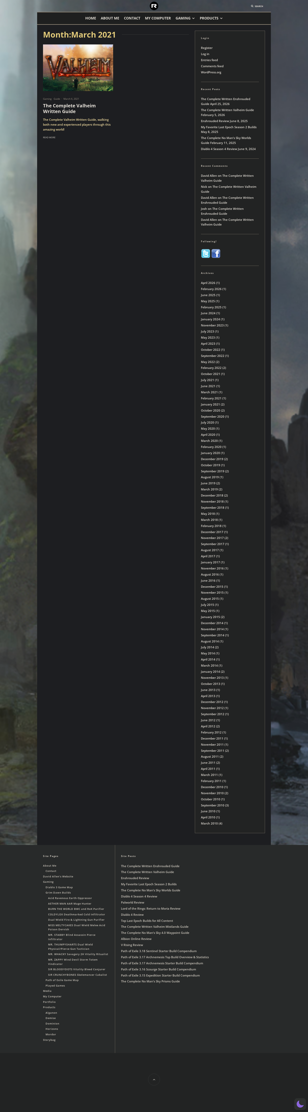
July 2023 (207, 331)
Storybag (49, 1040)
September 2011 (212, 751)
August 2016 (210, 574)
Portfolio (49, 1002)
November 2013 (212, 678)
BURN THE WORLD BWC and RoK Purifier (76, 909)
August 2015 (210, 599)
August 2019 (210, 477)
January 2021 (210, 404)
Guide (57, 98)
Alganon (51, 1012)
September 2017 (212, 544)
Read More (49, 137)
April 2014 (208, 659)
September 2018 (212, 507)
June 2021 (208, 386)
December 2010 (212, 787)
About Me (110, 18)
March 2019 (209, 489)
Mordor (51, 1034)
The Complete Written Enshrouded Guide (150, 866)
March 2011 (209, 775)
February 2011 (211, 781)
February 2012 (211, 732)
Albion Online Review (136, 939)
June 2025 (208, 295)
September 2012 (212, 714)
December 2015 (212, 587)
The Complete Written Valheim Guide (227, 110)
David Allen (209, 176)
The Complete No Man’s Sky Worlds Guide (150, 890)
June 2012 (208, 720)
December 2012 (212, 702)
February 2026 (211, 289)
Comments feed (212, 66)
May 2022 (208, 362)
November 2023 (212, 325)
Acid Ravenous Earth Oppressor (70, 898)
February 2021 (211, 398)
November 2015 (212, 592)
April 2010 (208, 817)
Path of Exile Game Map (62, 980)
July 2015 (207, 605)
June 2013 (208, 690)
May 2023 (208, 337)
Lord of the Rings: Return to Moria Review (150, 908)
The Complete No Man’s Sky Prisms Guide (150, 981)
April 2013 (208, 696)
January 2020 (210, 453)
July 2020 (207, 422)
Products (209, 18)
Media (47, 991)
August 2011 (210, 756)
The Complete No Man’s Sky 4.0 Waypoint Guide (155, 933)
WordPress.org (211, 72)
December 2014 (212, 623)
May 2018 (208, 514)
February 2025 (211, 307)
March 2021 (209, 392)
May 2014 (208, 653)
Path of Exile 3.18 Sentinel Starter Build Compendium (159, 951)
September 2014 (212, 635)
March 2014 (209, 665)
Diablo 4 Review (132, 915)
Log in (205, 54)
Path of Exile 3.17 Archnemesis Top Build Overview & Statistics (165, 957)
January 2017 (210, 562)
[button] (300, 1104)
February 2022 (211, 368)
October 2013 (210, 684)
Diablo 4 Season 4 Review (219, 149)
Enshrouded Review (215, 121)
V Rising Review (132, 945)
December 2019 (212, 459)
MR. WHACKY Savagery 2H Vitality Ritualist (78, 954)
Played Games (55, 985)
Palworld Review (132, 902)
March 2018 (209, 520)
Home (90, 18)
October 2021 (210, 374)
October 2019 (210, 465)
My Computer (158, 18)
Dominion (52, 1023)
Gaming (183, 18)
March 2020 (209, 441)
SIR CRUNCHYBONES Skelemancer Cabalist (77, 975)
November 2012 (212, 708)
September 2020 (212, 416)
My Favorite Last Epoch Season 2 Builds (229, 127)
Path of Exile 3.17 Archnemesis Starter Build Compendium (162, 963)
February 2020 (211, 447)
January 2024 (210, 319)
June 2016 (208, 580)
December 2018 (212, 495)
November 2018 (212, 501)
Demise (51, 1018)
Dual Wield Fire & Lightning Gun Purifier (76, 919)
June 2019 (208, 483)
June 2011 (208, 763)
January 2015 (210, 617)
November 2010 (212, 793)
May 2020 (208, 428)
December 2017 (212, 532)
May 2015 (208, 611)
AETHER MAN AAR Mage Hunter (70, 903)
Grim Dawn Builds (58, 892)
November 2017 (212, 538)
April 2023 (208, 343)
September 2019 (212, 471)
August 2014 (210, 641)
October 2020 (210, 410)
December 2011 (212, 738)
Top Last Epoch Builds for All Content (147, 921)
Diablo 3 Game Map (59, 887)
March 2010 (209, 823)
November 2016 (212, 568)
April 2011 (208, 769)
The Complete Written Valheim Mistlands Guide (155, 927)
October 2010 (210, 799)
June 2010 (208, 811)
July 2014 (207, 647)
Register (207, 48)
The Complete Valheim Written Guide (69, 108)
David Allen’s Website (58, 876)
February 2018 (211, 526)
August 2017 (210, 550)
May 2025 (208, 301)
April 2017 (208, 556)
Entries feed (209, 60)
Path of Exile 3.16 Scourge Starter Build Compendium (158, 969)
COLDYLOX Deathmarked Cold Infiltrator (76, 914)
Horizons (52, 1029)
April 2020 (208, 435)
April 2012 (208, 726)
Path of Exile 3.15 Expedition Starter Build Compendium (160, 975)
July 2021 (207, 380)
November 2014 (212, 629)
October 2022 (210, 350)
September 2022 (212, 356)
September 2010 (212, 805)
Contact (132, 18)
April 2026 (208, 283)
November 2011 (212, 744)
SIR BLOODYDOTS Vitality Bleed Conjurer (76, 969)
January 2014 (210, 671)
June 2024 (208, 313)
